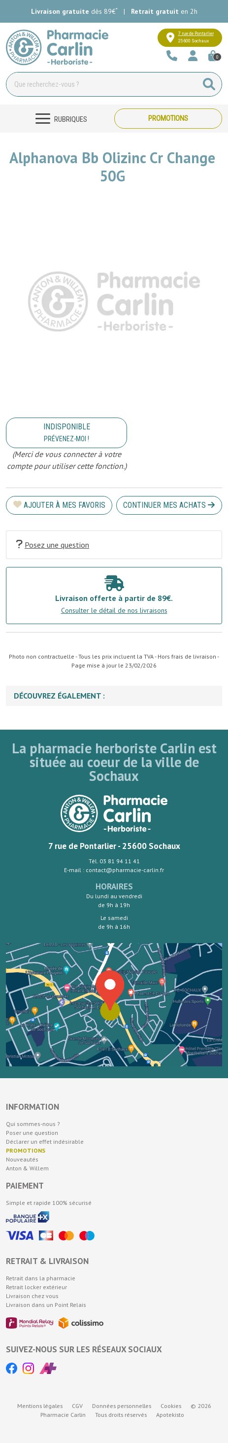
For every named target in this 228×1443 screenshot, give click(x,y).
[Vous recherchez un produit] (101, 84)
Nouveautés (22, 1159)
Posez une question (52, 544)
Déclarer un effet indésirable (45, 1141)
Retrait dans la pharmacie (40, 1278)
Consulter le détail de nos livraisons (114, 610)
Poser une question (32, 1132)
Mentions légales (40, 1405)
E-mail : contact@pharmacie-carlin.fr (114, 870)
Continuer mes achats (169, 505)
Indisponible (66, 432)
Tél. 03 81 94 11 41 (114, 861)
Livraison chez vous (32, 1296)
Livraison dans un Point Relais (46, 1304)
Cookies (171, 1405)
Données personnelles (121, 1405)
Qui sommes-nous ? (33, 1123)
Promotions (168, 118)
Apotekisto (170, 1414)
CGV (77, 1405)
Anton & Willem (27, 1168)
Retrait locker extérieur (36, 1287)
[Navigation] (60, 118)
